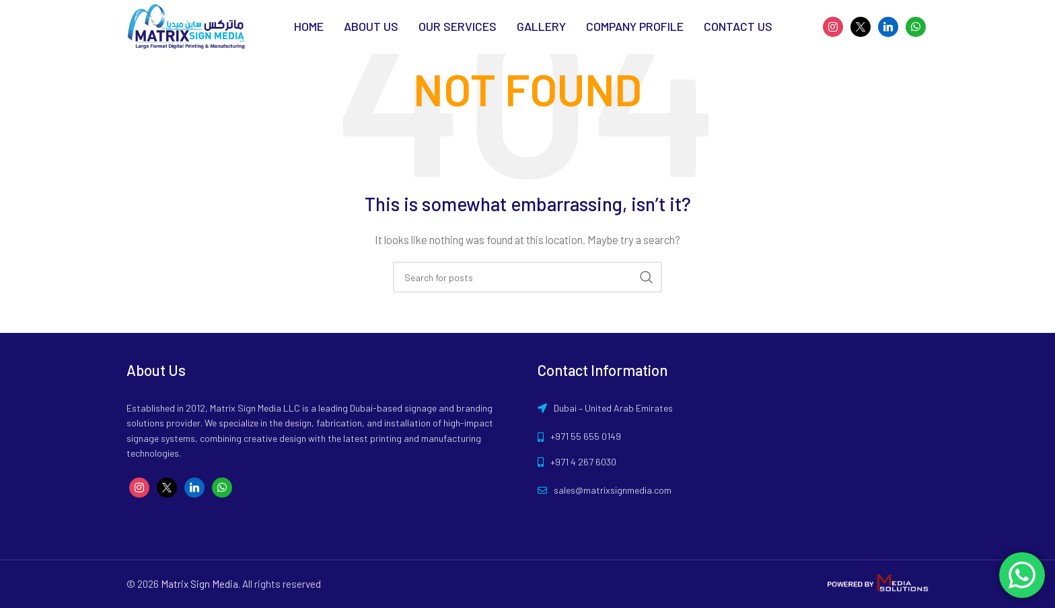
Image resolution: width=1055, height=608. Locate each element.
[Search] (527, 277)
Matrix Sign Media (199, 584)
